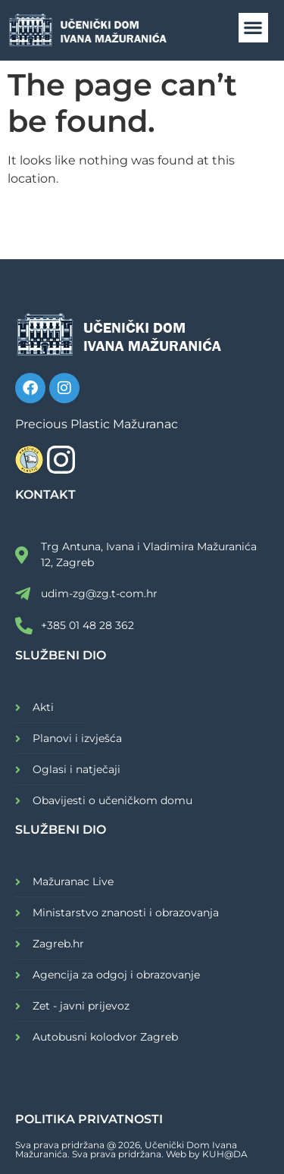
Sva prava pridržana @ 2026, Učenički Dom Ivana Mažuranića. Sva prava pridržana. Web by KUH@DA (131, 1149)
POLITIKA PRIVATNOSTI (89, 1119)
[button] (253, 27)
